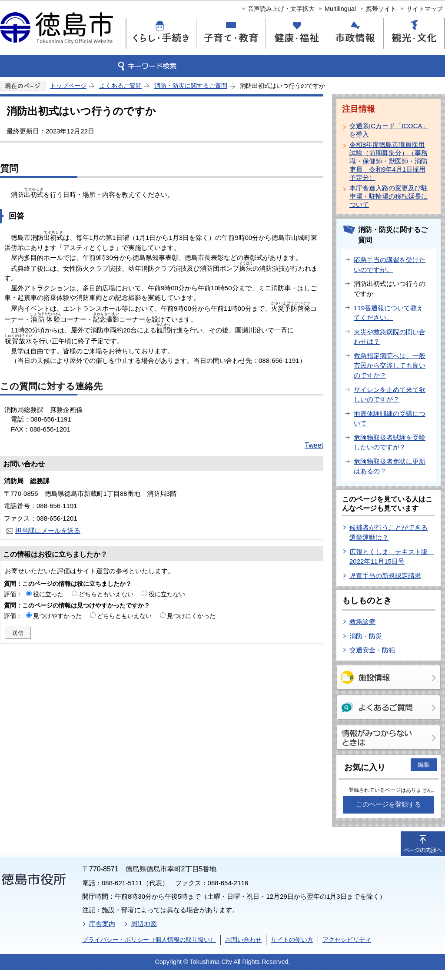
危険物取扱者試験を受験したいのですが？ (389, 442)
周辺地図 (144, 923)
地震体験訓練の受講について (389, 418)
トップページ (68, 85)
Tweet (314, 445)
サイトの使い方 (292, 939)
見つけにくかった (191, 615)
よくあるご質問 (120, 85)
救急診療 (362, 621)
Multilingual (340, 8)
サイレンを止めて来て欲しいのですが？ (389, 394)
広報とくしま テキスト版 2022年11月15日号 (391, 556)
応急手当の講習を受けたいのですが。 (389, 264)
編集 (424, 764)
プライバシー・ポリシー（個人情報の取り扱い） (149, 939)
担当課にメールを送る (47, 530)
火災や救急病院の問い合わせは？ (389, 336)
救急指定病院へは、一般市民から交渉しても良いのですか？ (389, 365)
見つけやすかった (57, 615)
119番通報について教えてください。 (388, 313)
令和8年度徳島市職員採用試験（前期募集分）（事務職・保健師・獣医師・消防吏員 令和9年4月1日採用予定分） (388, 161)
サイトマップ (424, 8)
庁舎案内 (102, 923)
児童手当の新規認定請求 (385, 575)
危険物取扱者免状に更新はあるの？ (389, 466)
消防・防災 (365, 636)
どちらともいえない (106, 594)
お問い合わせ (243, 939)
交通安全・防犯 (372, 650)
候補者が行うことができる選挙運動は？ (388, 532)
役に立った (48, 594)
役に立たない (167, 594)
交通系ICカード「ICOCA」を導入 (389, 130)
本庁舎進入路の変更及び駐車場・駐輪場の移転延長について (388, 196)
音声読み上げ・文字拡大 (281, 8)
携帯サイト (381, 8)
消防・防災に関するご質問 (190, 85)
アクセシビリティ (346, 939)
